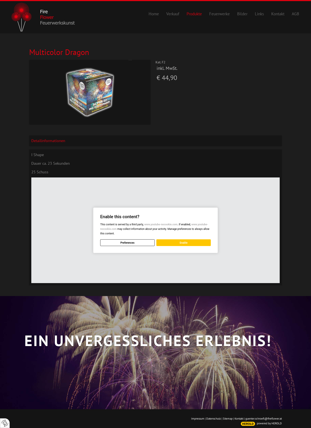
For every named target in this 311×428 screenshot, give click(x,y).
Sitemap (228, 418)
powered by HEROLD (269, 423)
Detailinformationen (48, 140)
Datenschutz (213, 418)
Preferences (127, 242)
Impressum (197, 418)
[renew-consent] (5, 423)
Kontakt (239, 418)
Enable (183, 242)
